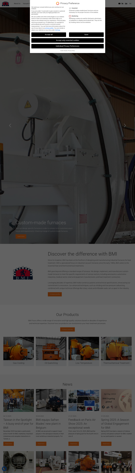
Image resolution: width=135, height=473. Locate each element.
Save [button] (86, 35)
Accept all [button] (49, 35)
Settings (57, 30)
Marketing (74, 16)
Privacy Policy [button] (71, 50)
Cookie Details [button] (63, 50)
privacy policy (49, 28)
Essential (74, 8)
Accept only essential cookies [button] (67, 40)
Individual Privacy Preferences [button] (67, 46)
